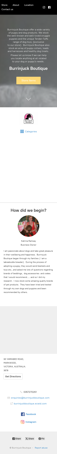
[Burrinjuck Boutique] (28, 118)
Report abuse (41, 448)
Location (28, 5)
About (16, 5)
